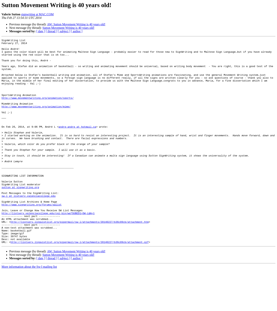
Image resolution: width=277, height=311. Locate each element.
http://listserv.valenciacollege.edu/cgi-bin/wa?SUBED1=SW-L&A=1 (48, 248)
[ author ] (77, 31)
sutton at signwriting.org (20, 217)
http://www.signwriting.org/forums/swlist (32, 238)
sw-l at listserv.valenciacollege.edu (29, 227)
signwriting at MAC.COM (37, 14)
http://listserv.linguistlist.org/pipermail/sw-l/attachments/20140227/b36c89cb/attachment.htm (80, 258)
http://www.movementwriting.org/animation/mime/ (36, 120)
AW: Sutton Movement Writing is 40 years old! (76, 24)
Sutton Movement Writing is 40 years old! (68, 27)
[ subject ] (64, 31)
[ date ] (40, 31)
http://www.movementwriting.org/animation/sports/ (37, 110)
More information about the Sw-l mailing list (29, 307)
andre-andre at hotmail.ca (77, 144)
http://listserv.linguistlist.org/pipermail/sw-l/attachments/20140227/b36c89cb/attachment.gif (80, 283)
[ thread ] (51, 31)
